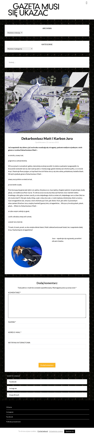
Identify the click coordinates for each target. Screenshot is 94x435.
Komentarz (14, 292)
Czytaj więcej (42, 431)
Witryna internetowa (19, 342)
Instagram (13, 388)
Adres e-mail (14, 332)
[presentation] (25, 356)
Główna (9, 407)
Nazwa (12, 322)
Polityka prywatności (13, 422)
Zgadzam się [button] (70, 431)
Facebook (12, 382)
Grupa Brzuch (14, 395)
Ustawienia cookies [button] (56, 431)
